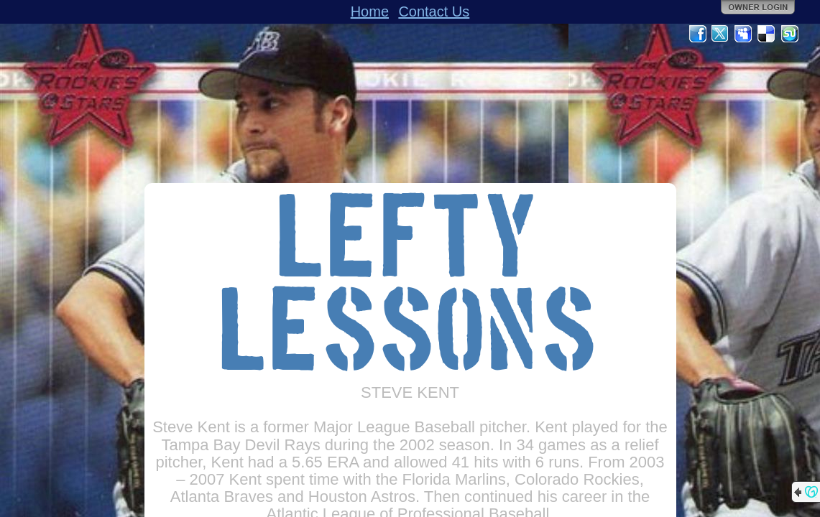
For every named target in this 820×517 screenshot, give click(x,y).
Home (370, 11)
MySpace (744, 34)
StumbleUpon (790, 34)
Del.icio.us (767, 34)
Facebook (698, 34)
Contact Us (433, 11)
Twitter (721, 34)
